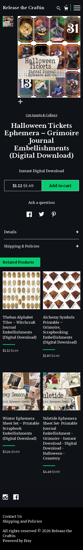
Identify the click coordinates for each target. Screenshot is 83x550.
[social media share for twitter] (41, 215)
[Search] (58, 9)
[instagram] (6, 497)
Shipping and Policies (22, 521)
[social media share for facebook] (29, 215)
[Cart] (66, 9)
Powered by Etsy (17, 540)
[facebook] (16, 497)
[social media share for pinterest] (53, 215)
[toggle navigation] (77, 7)
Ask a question (41, 202)
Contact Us (12, 516)
